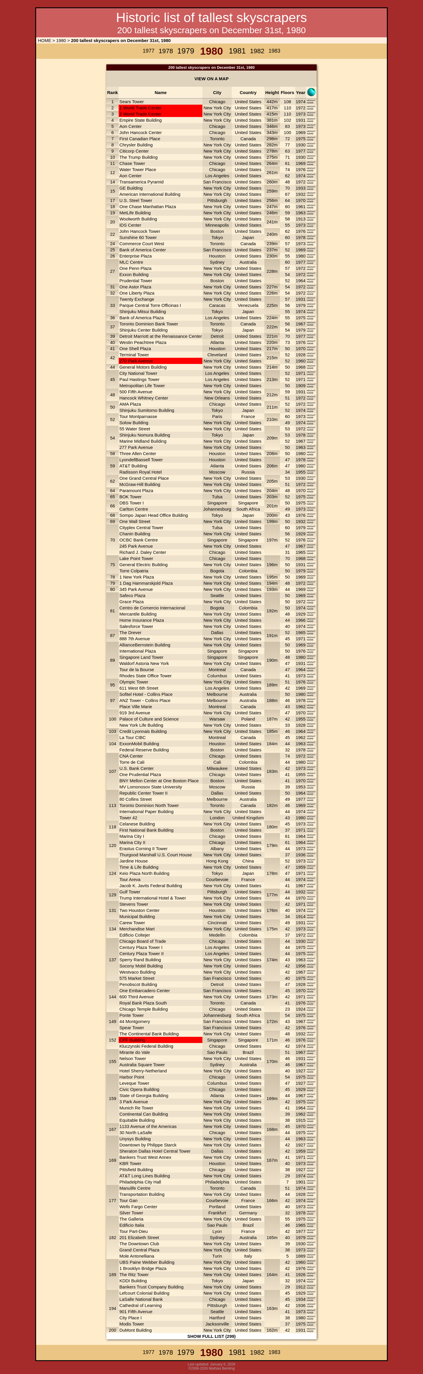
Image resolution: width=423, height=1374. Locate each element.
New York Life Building (141, 725)
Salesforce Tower (136, 626)
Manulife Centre (134, 1188)
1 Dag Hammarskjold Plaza (146, 583)
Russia (248, 471)
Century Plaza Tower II (141, 953)
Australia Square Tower (142, 1064)
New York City (217, 107)
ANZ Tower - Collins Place (144, 700)
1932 (301, 194)
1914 (301, 916)
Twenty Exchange (136, 299)
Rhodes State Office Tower (145, 675)
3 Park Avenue (133, 1101)
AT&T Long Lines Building (144, 1175)
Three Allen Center (137, 453)
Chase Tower (132, 163)
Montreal (217, 669)
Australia (247, 262)
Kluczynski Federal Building (146, 1046)
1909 (301, 385)
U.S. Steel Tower (135, 200)
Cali (217, 762)
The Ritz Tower (134, 1274)
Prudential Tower (135, 280)
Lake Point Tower (136, 558)
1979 (301, 305)
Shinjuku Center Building (143, 329)
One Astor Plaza (135, 286)
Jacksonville (217, 1323)
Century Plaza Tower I (140, 947)
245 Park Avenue (136, 546)
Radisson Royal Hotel (140, 471)
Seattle (217, 595)
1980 (61, 40)
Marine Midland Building (142, 441)
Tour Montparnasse (138, 416)
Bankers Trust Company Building (151, 1286)
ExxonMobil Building (139, 743)
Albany (217, 848)
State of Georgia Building (143, 1095)
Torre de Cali (131, 762)
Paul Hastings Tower (139, 379)
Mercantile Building (138, 613)
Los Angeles (217, 175)
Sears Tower (131, 101)
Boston (217, 231)
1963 (301, 212)
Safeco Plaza (132, 595)
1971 (301, 373)
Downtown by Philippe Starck (147, 1144)
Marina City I (131, 836)
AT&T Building (133, 465)
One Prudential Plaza (140, 774)
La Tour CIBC (132, 737)
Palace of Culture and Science (149, 718)
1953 (301, 786)
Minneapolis (217, 225)
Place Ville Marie (135, 706)
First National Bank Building (146, 830)
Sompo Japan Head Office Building (153, 515)
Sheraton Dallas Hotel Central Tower (154, 1151)
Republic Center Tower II (143, 792)
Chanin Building (134, 533)
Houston (217, 255)
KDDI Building (133, 1280)
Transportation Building (141, 1194)
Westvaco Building (137, 972)
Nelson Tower (132, 1058)
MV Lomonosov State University (150, 786)
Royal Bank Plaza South (143, 1002)
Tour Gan (128, 1200)
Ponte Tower (131, 1015)
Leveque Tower (134, 1083)
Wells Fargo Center (138, 1206)
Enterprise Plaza (135, 255)
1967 (301, 323)
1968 (301, 367)
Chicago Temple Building (143, 1009)
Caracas (217, 305)
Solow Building (133, 422)
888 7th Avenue (134, 638)
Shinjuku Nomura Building (144, 434)
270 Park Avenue (136, 360)
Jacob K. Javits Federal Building (150, 885)
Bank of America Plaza (141, 317)
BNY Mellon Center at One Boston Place (159, 780)
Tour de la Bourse (136, 669)
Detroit (217, 336)
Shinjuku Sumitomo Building (146, 410)
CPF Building (132, 1039)
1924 (301, 1009)
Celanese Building (137, 823)
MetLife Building (135, 212)
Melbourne (217, 694)
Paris (217, 416)
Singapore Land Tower (141, 657)
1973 (301, 113)
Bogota (217, 570)
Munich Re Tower (136, 1107)
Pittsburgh (217, 200)
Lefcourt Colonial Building (144, 1293)
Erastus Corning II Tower (143, 848)
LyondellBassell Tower (141, 459)
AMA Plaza (130, 404)
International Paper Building (146, 811)
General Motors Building (143, 367)
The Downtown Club (139, 1243)
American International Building (149, 194)
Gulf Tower (129, 891)
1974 (301, 101)
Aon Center (130, 126)
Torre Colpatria (133, 570)
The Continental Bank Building (149, 1033)
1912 (301, 1286)
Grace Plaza (131, 601)
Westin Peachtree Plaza (142, 342)
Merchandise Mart (137, 928)
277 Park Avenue (136, 447)
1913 (301, 218)
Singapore (217, 502)
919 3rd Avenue (134, 712)
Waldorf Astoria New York (144, 663)
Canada (248, 138)
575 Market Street (136, 978)
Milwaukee (217, 768)
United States (248, 101)
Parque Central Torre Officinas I (150, 305)
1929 (301, 533)
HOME (44, 40)
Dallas (217, 632)
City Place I (130, 1317)
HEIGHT (311, 100)
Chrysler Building (135, 144)
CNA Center (131, 755)
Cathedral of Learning (140, 1305)
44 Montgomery (134, 1021)
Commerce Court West (141, 243)
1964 (301, 280)
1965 (301, 552)
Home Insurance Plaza (141, 620)
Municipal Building (137, 916)
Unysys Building (135, 1138)
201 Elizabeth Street (139, 1237)
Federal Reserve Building (144, 749)
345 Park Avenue (136, 589)
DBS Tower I (131, 502)
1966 (301, 620)
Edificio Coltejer (134, 934)
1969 (301, 132)
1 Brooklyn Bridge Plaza (142, 1268)
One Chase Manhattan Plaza (147, 206)
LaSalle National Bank (141, 1299)
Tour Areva (129, 879)
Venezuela (248, 305)
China (248, 860)
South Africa (248, 509)
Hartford (217, 1317)
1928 (301, 354)
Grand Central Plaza (139, 1249)
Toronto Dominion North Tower (149, 805)
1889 (301, 1255)
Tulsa (217, 496)
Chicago (217, 101)
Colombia (248, 570)
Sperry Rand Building (140, 959)
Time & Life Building (138, 867)
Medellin (217, 934)
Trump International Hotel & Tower (152, 897)
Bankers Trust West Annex (145, 1157)
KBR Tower (130, 1163)
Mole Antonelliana (136, 1255)
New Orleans (217, 397)
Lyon (217, 1231)
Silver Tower (131, 1212)
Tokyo (217, 237)
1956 (301, 965)
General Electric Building (143, 564)
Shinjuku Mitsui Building (142, 311)
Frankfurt (217, 1212)
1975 (301, 138)
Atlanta (217, 342)
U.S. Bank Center (136, 768)
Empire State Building (140, 120)
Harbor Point (131, 1076)
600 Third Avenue (136, 996)
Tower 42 (128, 817)
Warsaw (217, 718)
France (248, 416)
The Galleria (131, 1218)
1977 (301, 150)
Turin (217, 1255)
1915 (301, 1120)
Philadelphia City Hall (140, 1181)
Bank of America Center (142, 249)
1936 (301, 854)
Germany (248, 1212)
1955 (301, 471)
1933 (301, 187)
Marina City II (132, 842)
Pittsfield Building (136, 1169)
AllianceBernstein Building (144, 644)
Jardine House (133, 860)
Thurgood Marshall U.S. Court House (155, 854)
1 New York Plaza (136, 576)
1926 (301, 1274)
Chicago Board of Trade (142, 941)
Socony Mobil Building (141, 965)
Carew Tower (132, 922)
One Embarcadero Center (144, 990)
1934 (301, 1299)
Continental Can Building (143, 1113)
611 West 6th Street (138, 688)
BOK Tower (130, 496)
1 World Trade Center (140, 107)
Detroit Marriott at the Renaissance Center (160, 336)
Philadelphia (217, 1181)
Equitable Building (137, 1120)
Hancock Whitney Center (143, 397)
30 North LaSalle (135, 1132)
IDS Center (130, 225)
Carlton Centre (133, 509)
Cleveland (217, 354)
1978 (301, 237)
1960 (301, 360)
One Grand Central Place (144, 478)
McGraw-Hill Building (139, 484)
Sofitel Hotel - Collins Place (145, 694)
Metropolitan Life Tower (142, 385)
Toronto (217, 138)
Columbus (217, 675)
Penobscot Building (138, 984)
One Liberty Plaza (136, 292)
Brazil (248, 1052)
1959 (301, 867)
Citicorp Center (134, 150)
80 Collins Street (135, 799)
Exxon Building (133, 274)
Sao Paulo (217, 1052)
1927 (301, 1070)
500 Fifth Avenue (135, 391)
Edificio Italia (131, 1225)
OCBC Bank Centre (138, 539)
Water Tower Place (137, 169)
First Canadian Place (139, 138)
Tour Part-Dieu (133, 1231)
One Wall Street (134, 521)
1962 (301, 706)
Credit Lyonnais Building (143, 731)
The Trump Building (138, 157)
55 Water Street (134, 428)
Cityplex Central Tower (141, 527)
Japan (248, 237)
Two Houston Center (139, 910)
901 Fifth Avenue (135, 1311)
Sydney (217, 262)
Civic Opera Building (139, 1089)
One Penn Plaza (135, 268)
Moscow (217, 471)
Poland (248, 718)
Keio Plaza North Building (144, 873)
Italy (248, 1255)
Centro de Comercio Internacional (152, 607)
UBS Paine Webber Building (146, 1262)
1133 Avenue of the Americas (148, 1126)
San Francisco (217, 181)
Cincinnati (217, 922)
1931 (301, 120)
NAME (310, 102)
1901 (301, 1181)
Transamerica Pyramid (141, 181)
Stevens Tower (133, 904)
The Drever (130, 632)
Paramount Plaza (136, 490)
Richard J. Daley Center (142, 552)
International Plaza (137, 650)
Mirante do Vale (134, 1052)
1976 (301, 169)
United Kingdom (248, 817)
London (217, 817)
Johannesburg (217, 509)
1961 (301, 206)
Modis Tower (131, 1323)
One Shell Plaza (135, 348)
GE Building (130, 187)
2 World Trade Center (140, 113)
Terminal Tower (134, 354)
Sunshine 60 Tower (138, 237)
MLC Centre (131, 262)
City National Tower (138, 373)
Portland (217, 1206)
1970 (301, 200)
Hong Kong (217, 860)
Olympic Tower (133, 681)
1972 (301, 107)
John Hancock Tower (139, 231)
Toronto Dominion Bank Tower (148, 323)
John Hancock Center (140, 132)
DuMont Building (135, 1330)
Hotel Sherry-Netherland (143, 1070)
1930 (301, 144)
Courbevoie (217, 879)
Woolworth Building (138, 218)
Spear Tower (131, 1027)
